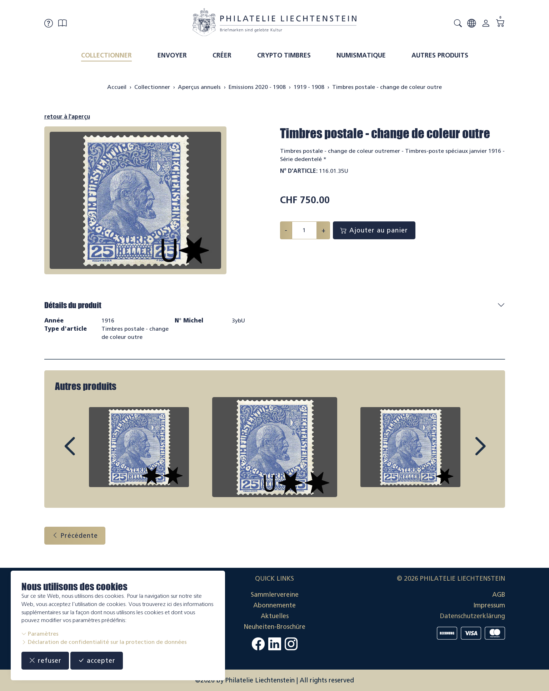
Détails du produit (72, 305)
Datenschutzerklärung (472, 616)
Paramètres (40, 633)
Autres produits (439, 55)
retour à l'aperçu (67, 116)
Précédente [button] (75, 536)
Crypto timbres (284, 55)
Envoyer (172, 55)
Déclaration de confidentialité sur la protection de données (104, 642)
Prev (85, 453)
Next (463, 453)
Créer (222, 55)
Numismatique (361, 55)
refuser (45, 661)
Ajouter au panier (374, 230)
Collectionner (106, 55)
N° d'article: (299, 170)
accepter (96, 661)
